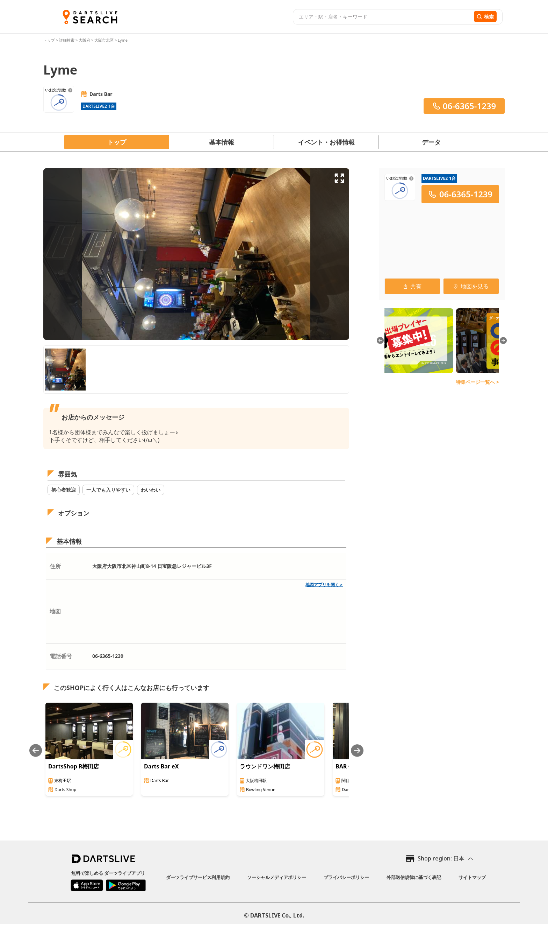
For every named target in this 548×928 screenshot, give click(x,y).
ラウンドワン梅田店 (265, 766)
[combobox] (382, 17)
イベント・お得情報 (326, 142)
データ (431, 142)
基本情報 (221, 142)
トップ (49, 40)
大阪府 (84, 40)
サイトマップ (472, 877)
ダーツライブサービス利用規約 (198, 877)
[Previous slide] (35, 750)
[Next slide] (357, 750)
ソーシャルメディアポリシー (276, 877)
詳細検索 (67, 40)
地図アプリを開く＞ (324, 585)
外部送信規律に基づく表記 (414, 877)
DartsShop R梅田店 (73, 766)
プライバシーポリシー (346, 877)
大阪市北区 (104, 40)
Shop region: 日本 (441, 858)
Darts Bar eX (161, 766)
